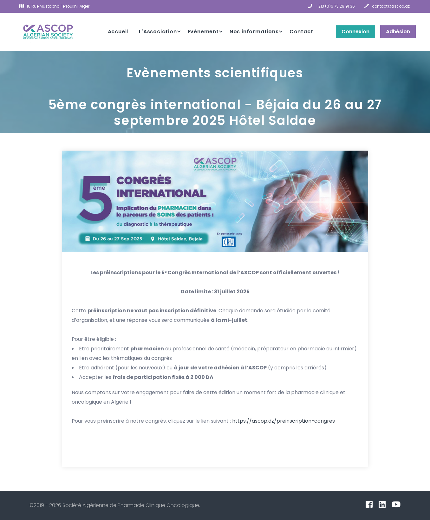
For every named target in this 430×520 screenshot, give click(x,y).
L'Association (158, 31)
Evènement (203, 31)
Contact (301, 31)
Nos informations (254, 31)
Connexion (355, 31)
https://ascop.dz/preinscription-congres (283, 421)
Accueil (118, 31)
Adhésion (398, 31)
